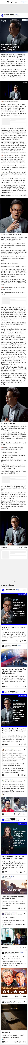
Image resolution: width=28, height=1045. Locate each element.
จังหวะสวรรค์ (6, 1032)
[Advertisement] (14, 8)
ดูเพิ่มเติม (12, 638)
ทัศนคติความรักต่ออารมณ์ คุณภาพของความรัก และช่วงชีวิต (13, 898)
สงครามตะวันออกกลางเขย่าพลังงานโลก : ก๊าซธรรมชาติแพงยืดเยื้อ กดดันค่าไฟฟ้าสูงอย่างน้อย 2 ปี (14, 671)
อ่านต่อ (11, 793)
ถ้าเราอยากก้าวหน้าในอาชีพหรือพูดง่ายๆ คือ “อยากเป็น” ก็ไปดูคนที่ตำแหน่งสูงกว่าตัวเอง (14, 731)
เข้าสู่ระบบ (24, 2)
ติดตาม (16, 15)
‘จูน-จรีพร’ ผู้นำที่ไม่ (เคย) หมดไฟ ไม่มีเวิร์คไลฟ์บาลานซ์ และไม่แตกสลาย (13, 858)
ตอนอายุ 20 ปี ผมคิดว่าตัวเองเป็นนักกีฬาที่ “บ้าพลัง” (13, 628)
